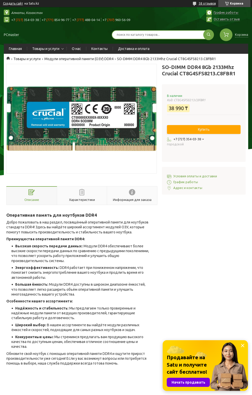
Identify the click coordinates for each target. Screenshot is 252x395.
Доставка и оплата (133, 48)
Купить (204, 129)
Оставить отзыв (227, 19)
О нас (76, 48)
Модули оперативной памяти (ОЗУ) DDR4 (78, 59)
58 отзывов (207, 3)
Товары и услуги (45, 48)
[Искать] (208, 34)
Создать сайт (13, 3)
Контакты (99, 48)
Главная (15, 48)
